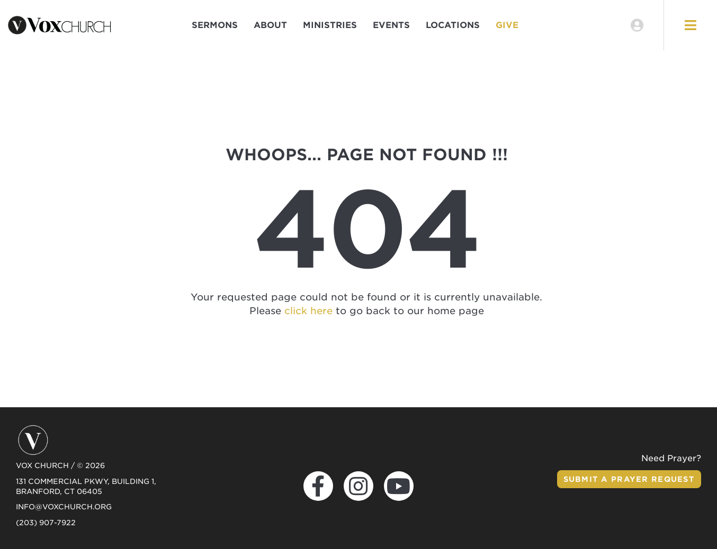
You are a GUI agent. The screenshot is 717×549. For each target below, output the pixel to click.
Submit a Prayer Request (629, 479)
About (270, 25)
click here (308, 310)
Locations (453, 25)
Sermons (215, 25)
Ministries (330, 25)
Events (391, 25)
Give (507, 25)
